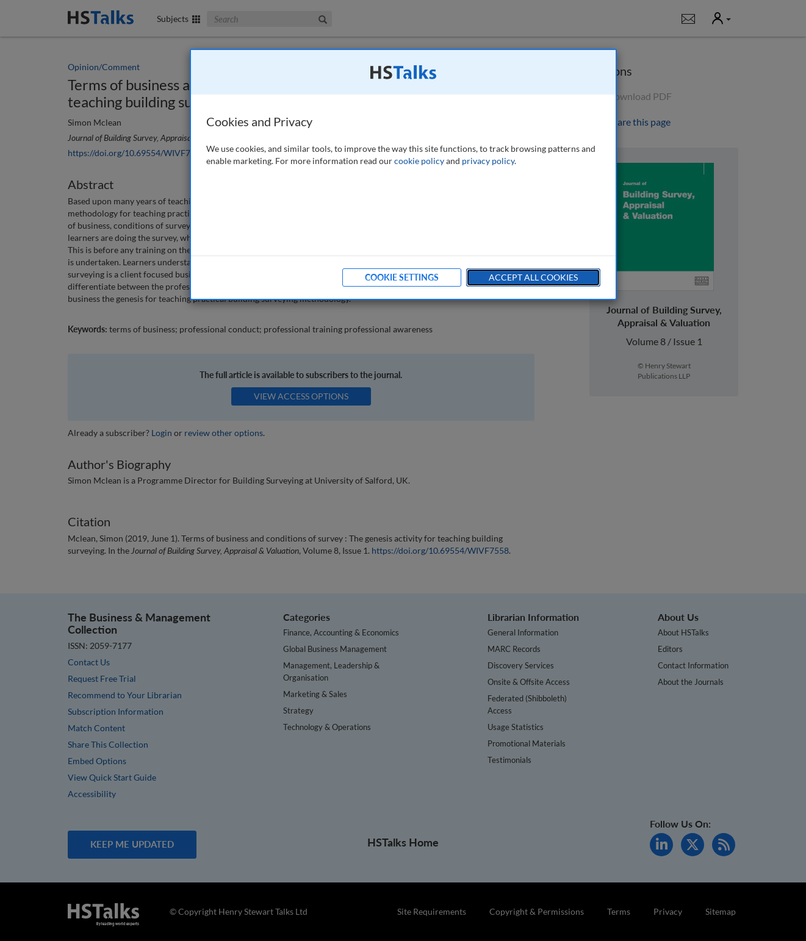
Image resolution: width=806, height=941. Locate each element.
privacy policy (488, 161)
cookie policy (419, 161)
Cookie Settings (402, 277)
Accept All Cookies (533, 277)
